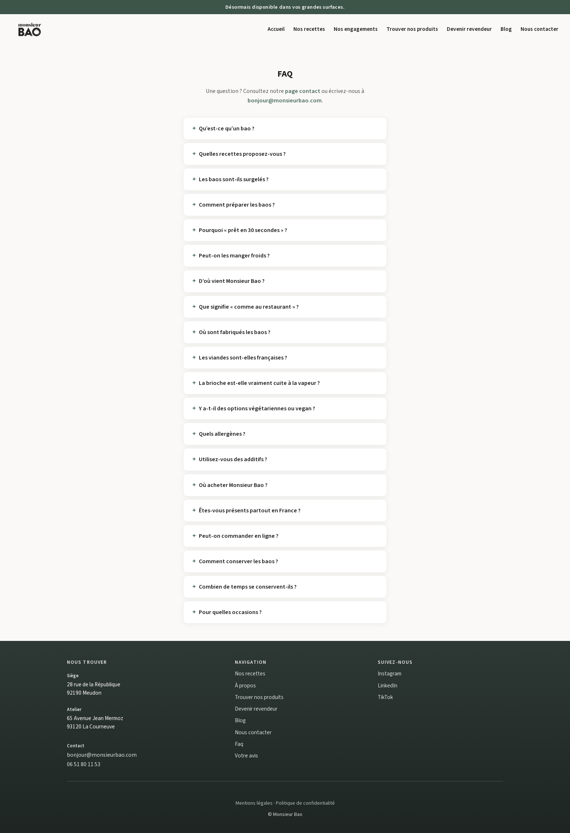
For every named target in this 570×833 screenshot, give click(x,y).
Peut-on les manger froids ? (234, 256)
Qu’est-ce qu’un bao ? (226, 129)
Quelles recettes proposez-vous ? (242, 154)
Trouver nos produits (412, 29)
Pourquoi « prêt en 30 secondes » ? (243, 230)
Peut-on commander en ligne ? (238, 536)
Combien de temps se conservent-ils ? (248, 587)
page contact (302, 91)
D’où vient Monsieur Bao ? (232, 281)
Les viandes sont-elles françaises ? (243, 358)
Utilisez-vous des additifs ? (233, 459)
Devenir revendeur (469, 29)
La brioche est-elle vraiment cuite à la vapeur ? (259, 383)
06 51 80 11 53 (83, 764)
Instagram (389, 674)
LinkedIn (387, 686)
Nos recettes (309, 29)
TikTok (385, 697)
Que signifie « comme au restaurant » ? (249, 307)
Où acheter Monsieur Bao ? (233, 485)
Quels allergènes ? (222, 434)
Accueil (276, 29)
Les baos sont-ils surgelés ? (234, 179)
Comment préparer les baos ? (237, 205)
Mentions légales (254, 803)
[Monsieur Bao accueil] (30, 29)
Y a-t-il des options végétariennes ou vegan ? (257, 409)
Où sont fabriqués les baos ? (234, 332)
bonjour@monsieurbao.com (285, 101)
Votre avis (246, 756)
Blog (506, 29)
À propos (245, 686)
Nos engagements (356, 29)
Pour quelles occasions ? (230, 612)
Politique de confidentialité (305, 803)
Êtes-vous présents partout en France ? (250, 511)
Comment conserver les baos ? (238, 561)
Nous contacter (539, 29)
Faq (239, 744)
